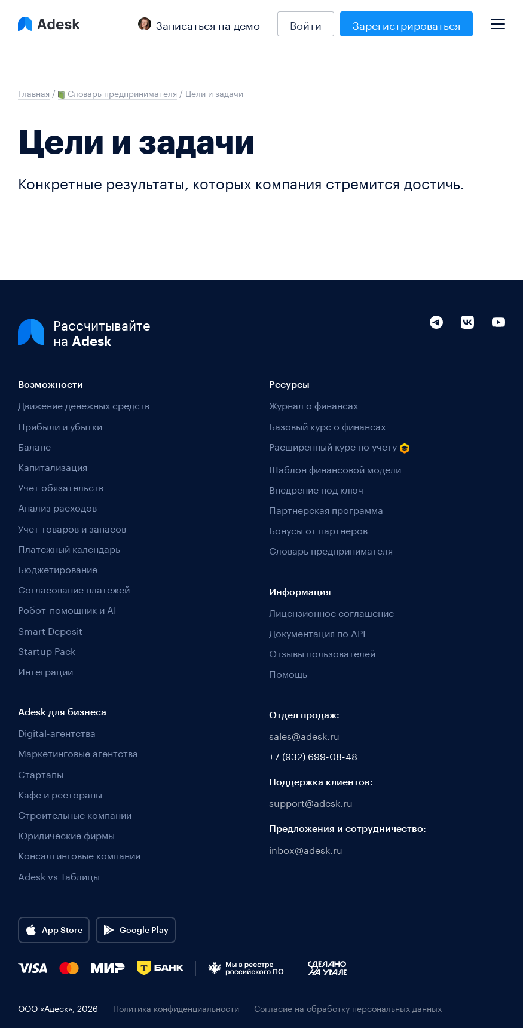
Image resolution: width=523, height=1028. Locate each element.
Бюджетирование (57, 568)
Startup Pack (46, 650)
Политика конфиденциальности (176, 1008)
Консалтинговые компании (79, 854)
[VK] (467, 347)
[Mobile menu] (498, 19)
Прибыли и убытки (60, 425)
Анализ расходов (57, 506)
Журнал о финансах (313, 404)
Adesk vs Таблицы (59, 875)
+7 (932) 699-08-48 (313, 755)
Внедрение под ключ (316, 488)
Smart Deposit (50, 629)
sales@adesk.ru (304, 735)
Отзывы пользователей (322, 652)
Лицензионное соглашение (331, 611)
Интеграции (45, 670)
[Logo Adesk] (49, 24)
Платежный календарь (69, 547)
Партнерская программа (326, 509)
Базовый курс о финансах (327, 425)
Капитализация (52, 466)
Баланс (34, 445)
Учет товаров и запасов (72, 527)
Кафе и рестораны (60, 793)
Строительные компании (74, 813)
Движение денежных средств (83, 404)
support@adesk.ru (311, 801)
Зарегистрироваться (406, 24)
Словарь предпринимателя (331, 549)
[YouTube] (498, 347)
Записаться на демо (199, 24)
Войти (306, 24)
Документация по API (317, 632)
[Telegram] (436, 347)
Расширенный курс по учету (339, 447)
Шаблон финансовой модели (335, 468)
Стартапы (40, 773)
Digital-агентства (57, 732)
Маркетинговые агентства (78, 752)
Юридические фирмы (66, 834)
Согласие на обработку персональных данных (348, 1008)
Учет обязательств (60, 486)
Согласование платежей (74, 588)
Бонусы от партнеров (318, 529)
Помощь (288, 672)
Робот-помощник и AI (67, 608)
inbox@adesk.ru (305, 849)
